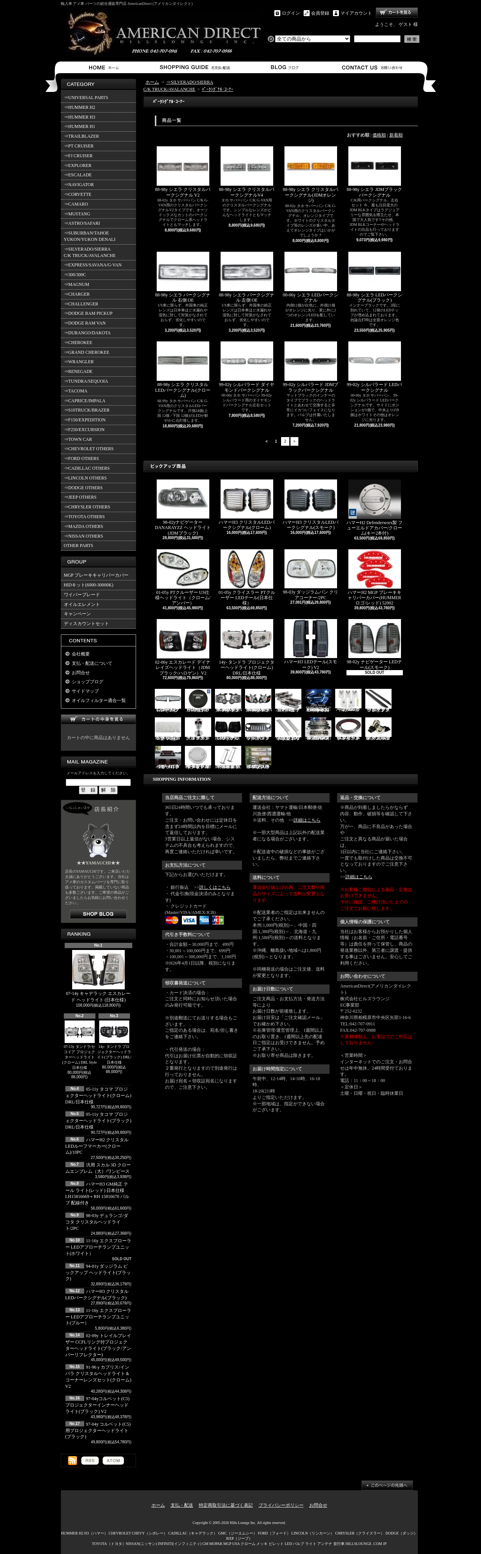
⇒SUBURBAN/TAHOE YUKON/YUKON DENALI (91, 236)
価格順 (379, 135)
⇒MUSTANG (77, 213)
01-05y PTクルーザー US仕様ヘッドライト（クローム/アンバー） (182, 577)
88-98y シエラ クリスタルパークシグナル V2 (183, 171)
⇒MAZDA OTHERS (83, 526)
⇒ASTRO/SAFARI (82, 223)
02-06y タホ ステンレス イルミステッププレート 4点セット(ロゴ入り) (258, 757)
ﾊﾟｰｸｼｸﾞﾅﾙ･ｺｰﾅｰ (217, 89)
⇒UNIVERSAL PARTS (86, 97)
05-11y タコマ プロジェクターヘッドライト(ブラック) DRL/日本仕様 (98, 1121)
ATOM (113, 1460)
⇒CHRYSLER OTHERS (87, 506)
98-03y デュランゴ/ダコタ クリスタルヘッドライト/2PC (96, 1222)
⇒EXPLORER (78, 165)
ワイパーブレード (82, 594)
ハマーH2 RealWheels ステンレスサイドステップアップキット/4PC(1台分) (318, 729)
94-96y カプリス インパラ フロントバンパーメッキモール (348, 729)
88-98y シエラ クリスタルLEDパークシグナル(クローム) (182, 369)
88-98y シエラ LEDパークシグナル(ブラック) (374, 277)
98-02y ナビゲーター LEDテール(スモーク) (374, 644)
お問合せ (372, 67)
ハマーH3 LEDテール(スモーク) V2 (310, 644)
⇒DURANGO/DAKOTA (87, 332)
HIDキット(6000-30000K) (88, 585)
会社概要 (81, 654)
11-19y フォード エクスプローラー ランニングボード (378, 700)
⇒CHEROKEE (78, 342)
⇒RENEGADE (78, 371)
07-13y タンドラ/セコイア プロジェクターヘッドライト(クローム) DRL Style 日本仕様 (79, 1045)
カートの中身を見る (98, 719)
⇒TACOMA (76, 391)
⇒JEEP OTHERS (80, 497)
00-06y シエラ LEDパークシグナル (310, 277)
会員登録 (320, 13)
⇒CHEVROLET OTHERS (89, 448)
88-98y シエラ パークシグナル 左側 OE (247, 277)
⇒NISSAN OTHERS (83, 536)
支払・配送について (194, 67)
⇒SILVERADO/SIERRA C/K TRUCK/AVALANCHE (90, 252)
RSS (90, 1460)
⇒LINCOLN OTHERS (85, 478)
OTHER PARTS (79, 545)
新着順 (396, 135)
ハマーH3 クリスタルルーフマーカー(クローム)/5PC (348, 700)
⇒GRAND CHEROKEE (87, 352)
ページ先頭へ (387, 1485)
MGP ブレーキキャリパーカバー (96, 575)
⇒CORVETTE (78, 194)
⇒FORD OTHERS (81, 458)
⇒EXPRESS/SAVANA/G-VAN (93, 265)
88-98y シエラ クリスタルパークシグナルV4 (247, 171)
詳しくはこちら (215, 887)
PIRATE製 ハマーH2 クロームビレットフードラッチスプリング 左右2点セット (228, 757)
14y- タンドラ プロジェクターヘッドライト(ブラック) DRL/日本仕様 (114, 1042)
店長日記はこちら (98, 914)
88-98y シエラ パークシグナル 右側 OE (183, 277)
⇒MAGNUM (76, 284)
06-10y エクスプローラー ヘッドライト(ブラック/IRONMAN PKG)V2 (258, 700)
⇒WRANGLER (79, 361)
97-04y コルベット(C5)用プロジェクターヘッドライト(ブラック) (98, 1431)
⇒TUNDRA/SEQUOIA (86, 381)
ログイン (291, 13)
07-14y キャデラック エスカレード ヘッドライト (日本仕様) (98, 976)
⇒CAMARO (76, 204)
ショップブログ (283, 67)
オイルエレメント (82, 604)
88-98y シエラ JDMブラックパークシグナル (374, 171)
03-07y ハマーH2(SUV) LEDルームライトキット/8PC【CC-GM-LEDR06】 (318, 700)
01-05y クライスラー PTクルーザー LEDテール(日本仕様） (247, 577)
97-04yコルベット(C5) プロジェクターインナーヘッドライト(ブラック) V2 (97, 1405)
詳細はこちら (307, 820)
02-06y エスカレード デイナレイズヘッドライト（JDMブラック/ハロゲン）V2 (183, 647)
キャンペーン (77, 613)
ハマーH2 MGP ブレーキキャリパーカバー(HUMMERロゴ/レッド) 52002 (374, 577)
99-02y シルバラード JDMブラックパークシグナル (310, 366)
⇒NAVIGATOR (79, 184)
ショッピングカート (397, 13)
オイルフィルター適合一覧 (99, 700)
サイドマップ (85, 691)
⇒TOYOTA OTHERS (84, 516)
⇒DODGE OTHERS (83, 487)
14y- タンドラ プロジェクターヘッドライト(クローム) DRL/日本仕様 (247, 647)
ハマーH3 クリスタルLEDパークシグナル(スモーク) (311, 505)
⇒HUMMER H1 (79, 126)
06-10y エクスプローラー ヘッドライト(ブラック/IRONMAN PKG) (228, 700)
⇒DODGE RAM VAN (85, 323)
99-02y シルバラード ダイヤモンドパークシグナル (247, 366)
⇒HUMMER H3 (79, 117)
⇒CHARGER (77, 294)
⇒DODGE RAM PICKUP (88, 313)
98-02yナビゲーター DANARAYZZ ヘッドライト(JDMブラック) (183, 507)
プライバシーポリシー (281, 1505)
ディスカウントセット (86, 623)
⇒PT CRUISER (79, 146)
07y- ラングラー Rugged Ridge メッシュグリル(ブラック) (168, 729)
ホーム (105, 67)
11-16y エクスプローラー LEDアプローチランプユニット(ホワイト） (98, 1247)
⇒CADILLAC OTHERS (87, 468)
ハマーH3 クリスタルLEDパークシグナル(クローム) (247, 505)
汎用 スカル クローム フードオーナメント (198, 729)
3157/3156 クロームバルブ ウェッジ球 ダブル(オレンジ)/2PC (378, 729)
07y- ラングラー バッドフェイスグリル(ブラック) (258, 729)
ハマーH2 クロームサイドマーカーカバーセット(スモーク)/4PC (288, 700)
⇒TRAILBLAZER (81, 136)
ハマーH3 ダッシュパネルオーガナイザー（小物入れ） (168, 757)
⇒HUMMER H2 (79, 107)
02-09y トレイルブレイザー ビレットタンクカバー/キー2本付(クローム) (198, 757)
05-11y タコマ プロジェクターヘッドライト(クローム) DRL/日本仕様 (98, 1096)
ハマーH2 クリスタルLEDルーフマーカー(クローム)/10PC (97, 1146)
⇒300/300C (75, 274)
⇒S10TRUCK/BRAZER (87, 410)
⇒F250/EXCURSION (84, 429)
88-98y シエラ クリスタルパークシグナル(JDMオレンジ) (311, 174)
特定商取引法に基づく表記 (226, 1505)
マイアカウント (356, 13)
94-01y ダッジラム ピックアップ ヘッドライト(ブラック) (98, 1273)
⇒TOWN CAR (78, 439)
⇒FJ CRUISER (78, 155)
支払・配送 (182, 1505)
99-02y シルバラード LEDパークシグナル (374, 366)
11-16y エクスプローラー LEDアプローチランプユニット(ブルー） (98, 1317)
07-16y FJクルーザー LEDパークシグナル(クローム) (168, 700)
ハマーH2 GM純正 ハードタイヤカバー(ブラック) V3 (198, 700)
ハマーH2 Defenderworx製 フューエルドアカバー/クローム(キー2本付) (374, 507)
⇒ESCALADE (78, 174)
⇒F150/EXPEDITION (85, 419)
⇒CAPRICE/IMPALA (85, 400)
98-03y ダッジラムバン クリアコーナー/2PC (311, 574)
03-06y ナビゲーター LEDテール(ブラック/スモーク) (228, 729)
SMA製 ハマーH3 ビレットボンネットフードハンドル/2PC (288, 729)
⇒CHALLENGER (81, 304)
